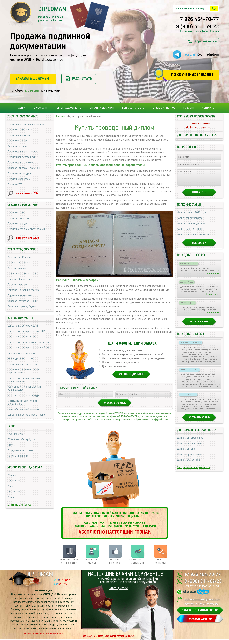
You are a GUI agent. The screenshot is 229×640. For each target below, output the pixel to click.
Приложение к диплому (21, 353)
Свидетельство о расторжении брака (29, 347)
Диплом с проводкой (20, 173)
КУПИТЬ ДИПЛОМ (118, 588)
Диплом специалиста (20, 129)
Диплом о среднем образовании (26, 229)
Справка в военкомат (20, 295)
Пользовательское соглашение (43, 633)
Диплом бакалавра (19, 135)
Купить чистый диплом (190, 232)
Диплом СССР (15, 184)
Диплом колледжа (18, 223)
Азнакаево (14, 480)
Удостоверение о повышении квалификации (24, 388)
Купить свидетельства (190, 221)
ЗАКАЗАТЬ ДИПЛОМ (200, 618)
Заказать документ (33, 78)
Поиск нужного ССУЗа (27, 238)
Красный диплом (17, 146)
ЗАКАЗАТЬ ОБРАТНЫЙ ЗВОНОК (200, 610)
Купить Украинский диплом (23, 409)
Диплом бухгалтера (188, 462)
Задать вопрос (199, 324)
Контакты (208, 108)
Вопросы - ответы (133, 108)
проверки (31, 90)
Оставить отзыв (199, 420)
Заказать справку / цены (22, 306)
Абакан (12, 475)
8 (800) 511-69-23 (197, 26)
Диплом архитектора (189, 457)
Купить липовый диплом (191, 226)
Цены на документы (69, 108)
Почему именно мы (19, 456)
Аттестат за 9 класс (19, 262)
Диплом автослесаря (189, 446)
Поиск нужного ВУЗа (26, 193)
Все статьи (199, 245)
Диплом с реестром (19, 179)
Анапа (11, 497)
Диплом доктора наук (20, 162)
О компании (41, 108)
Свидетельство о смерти (22, 336)
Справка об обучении (20, 279)
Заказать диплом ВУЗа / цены (25, 168)
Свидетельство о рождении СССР (26, 331)
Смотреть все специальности (193, 470)
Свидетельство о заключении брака (28, 342)
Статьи (11, 445)
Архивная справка (18, 284)
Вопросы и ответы (92, 561)
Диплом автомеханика (190, 441)
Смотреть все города (19, 504)
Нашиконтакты (160, 561)
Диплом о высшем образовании (26, 124)
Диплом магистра (18, 140)
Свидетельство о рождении (23, 325)
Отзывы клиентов (164, 108)
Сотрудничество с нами (21, 450)
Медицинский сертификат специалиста (22, 402)
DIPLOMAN (39, 574)
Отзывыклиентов (114, 561)
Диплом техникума (19, 218)
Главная (21, 108)
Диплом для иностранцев (22, 151)
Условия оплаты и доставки (137, 561)
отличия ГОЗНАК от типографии (69, 561)
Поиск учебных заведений (192, 75)
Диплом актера (186, 452)
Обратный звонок (206, 41)
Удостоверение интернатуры (24, 395)
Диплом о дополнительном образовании (23, 371)
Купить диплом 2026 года (191, 215)
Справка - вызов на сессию (23, 290)
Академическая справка (22, 273)
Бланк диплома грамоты (22, 358)
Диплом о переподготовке (23, 364)
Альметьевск (15, 491)
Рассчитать (82, 79)
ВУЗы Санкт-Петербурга (21, 439)
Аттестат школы (17, 268)
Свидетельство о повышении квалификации (24, 380)
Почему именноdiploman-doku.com (199, 125)
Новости (188, 108)
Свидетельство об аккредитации (26, 414)
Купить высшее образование (193, 237)
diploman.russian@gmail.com (152, 419)
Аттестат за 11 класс (20, 257)
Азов (10, 486)
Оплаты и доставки (102, 108)
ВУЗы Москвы (15, 434)
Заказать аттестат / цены (22, 301)
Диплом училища (18, 212)
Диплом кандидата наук (22, 157)
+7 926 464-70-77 (198, 19)
